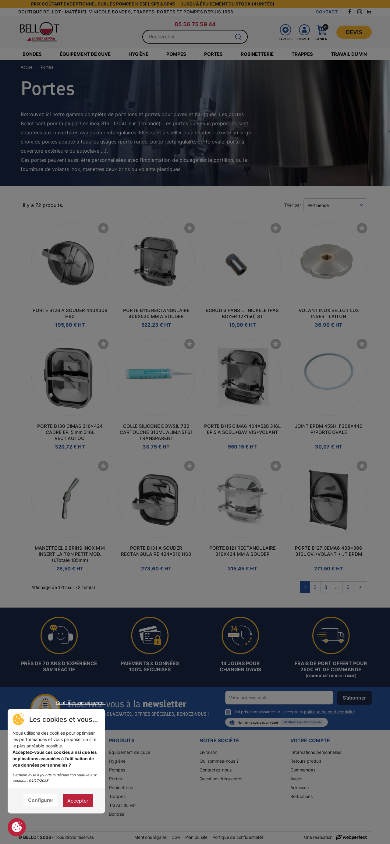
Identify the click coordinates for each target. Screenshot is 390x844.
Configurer (40, 800)
